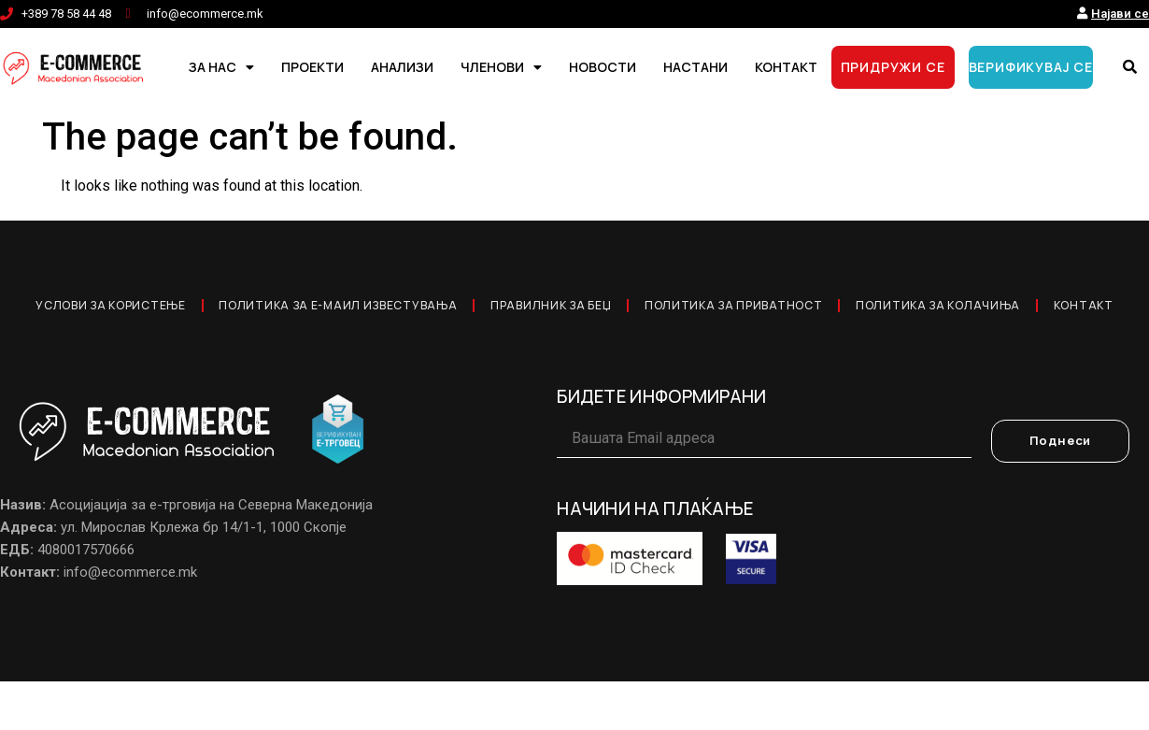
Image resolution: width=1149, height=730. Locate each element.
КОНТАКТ (786, 67)
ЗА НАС (221, 67)
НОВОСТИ (602, 67)
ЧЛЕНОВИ (501, 67)
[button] (1130, 67)
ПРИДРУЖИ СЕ (893, 67)
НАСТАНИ (695, 67)
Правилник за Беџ (598, 308)
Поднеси (1061, 490)
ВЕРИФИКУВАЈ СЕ (1031, 67)
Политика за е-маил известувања (366, 308)
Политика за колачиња (1023, 308)
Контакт (574, 351)
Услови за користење (117, 308)
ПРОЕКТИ (312, 67)
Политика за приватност (799, 308)
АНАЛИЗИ (402, 67)
